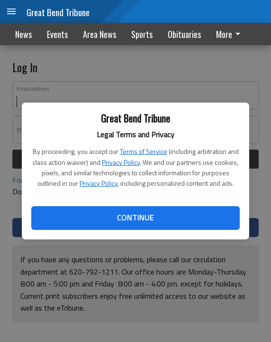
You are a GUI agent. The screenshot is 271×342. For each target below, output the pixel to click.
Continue (135, 217)
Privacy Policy (121, 162)
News (23, 34)
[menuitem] (230, 34)
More (230, 34)
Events (57, 34)
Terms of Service (143, 151)
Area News (99, 34)
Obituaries (184, 34)
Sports (142, 34)
